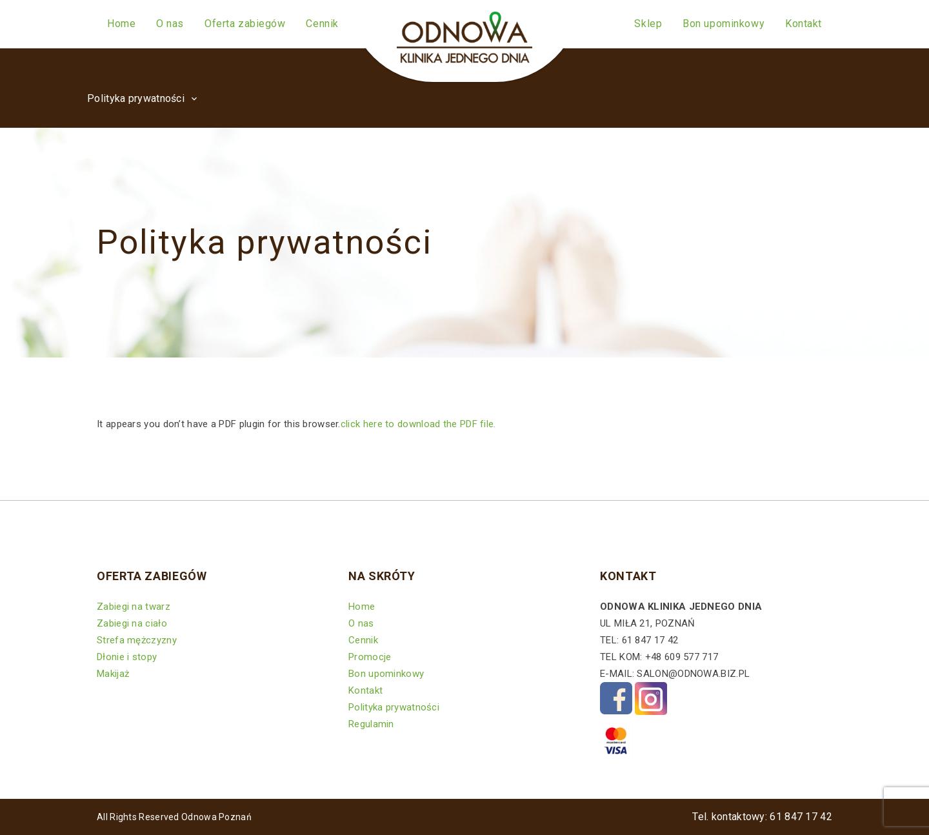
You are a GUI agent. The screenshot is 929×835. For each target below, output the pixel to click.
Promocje (369, 657)
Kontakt (365, 690)
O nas (361, 623)
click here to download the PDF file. (418, 424)
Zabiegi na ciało (132, 623)
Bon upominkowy (386, 673)
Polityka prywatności (393, 707)
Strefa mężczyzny (137, 640)
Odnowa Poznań (216, 817)
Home (361, 606)
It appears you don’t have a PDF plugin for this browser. (298, 424)
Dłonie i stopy (127, 657)
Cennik (363, 640)
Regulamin (371, 724)
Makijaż (113, 673)
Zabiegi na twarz (133, 606)
